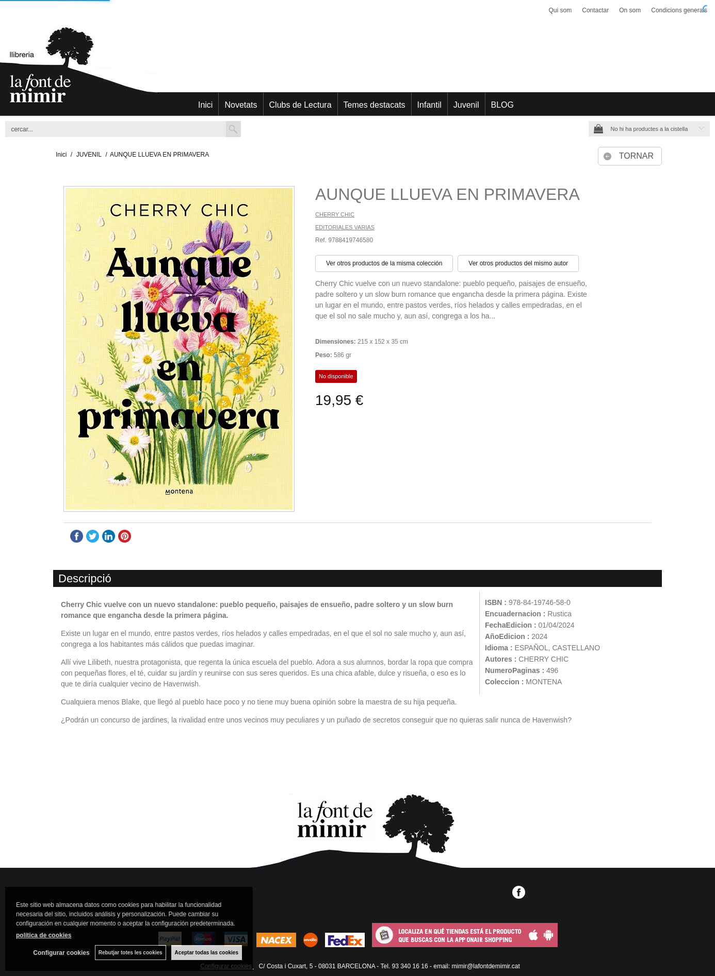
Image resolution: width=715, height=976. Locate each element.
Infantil (429, 104)
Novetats (240, 104)
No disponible (336, 376)
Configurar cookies (61, 952)
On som (630, 10)
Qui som (560, 10)
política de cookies (43, 935)
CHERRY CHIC (334, 214)
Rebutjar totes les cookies (131, 952)
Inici (205, 104)
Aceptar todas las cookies (206, 952)
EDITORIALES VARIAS (345, 227)
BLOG (502, 104)
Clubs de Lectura (300, 104)
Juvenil (466, 104)
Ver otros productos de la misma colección (384, 263)
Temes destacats (374, 104)
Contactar (595, 10)
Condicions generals (679, 10)
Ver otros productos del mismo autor (518, 263)
